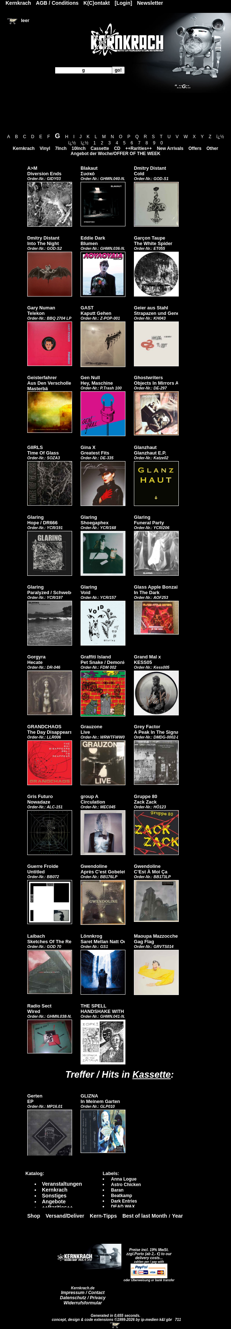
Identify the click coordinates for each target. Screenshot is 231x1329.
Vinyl (45, 148)
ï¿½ (220, 136)
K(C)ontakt (96, 3)
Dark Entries (124, 1201)
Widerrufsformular (83, 1302)
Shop (33, 1216)
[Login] (123, 3)
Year (177, 1216)
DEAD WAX (123, 1206)
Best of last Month (144, 1216)
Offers (194, 148)
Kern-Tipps (103, 1216)
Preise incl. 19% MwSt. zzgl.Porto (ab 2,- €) (148, 1252)
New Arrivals (170, 148)
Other (212, 148)
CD (117, 148)
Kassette (151, 1074)
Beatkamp (121, 1195)
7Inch (61, 148)
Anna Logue (123, 1179)
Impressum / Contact (83, 1292)
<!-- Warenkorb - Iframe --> (115, 1325)
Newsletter (150, 3)
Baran (117, 1190)
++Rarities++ (138, 148)
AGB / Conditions (57, 3)
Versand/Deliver (65, 1216)
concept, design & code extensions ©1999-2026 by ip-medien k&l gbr (112, 1320)
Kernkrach (24, 148)
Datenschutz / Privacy (83, 1297)
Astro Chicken (126, 1184)
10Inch (79, 148)
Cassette (99, 148)
